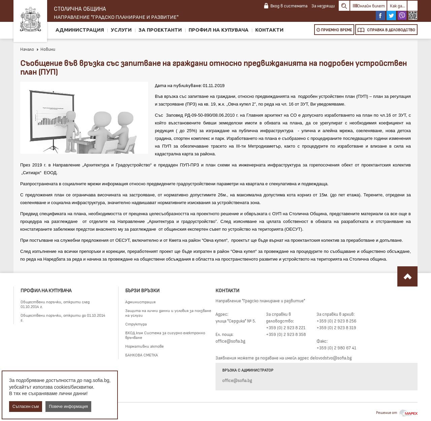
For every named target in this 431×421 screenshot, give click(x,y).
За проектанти (160, 30)
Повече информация (68, 406)
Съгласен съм (25, 406)
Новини (45, 49)
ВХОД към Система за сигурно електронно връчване (165, 335)
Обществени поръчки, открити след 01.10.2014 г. (55, 304)
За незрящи (323, 5)
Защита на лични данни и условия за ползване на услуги (168, 312)
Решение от (397, 412)
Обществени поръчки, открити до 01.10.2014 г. (63, 317)
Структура (136, 323)
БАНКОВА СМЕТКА (141, 354)
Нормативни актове (144, 346)
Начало (27, 49)
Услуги (121, 30)
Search (344, 6)
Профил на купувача (218, 30)
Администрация (80, 30)
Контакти (269, 30)
